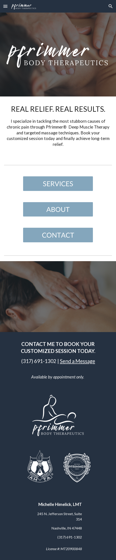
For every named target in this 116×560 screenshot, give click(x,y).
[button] (5, 6)
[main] (58, 127)
